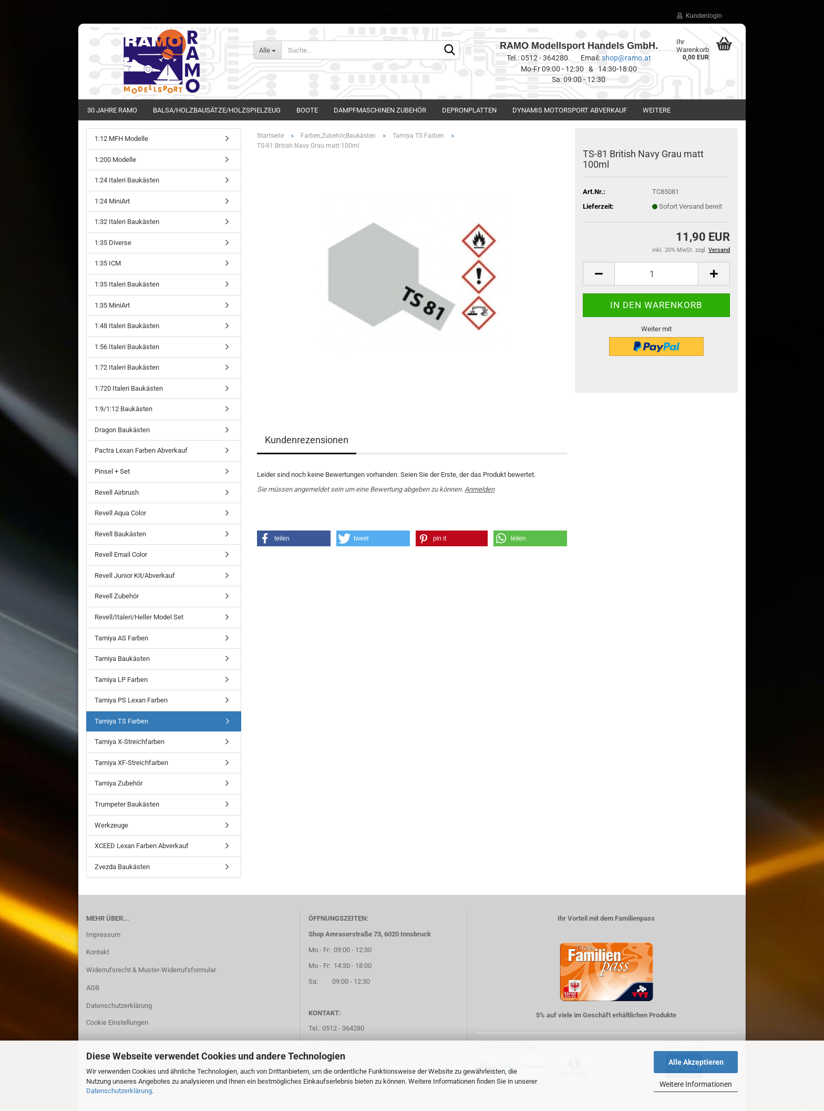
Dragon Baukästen (122, 430)
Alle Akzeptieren (696, 1062)
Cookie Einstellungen (117, 1022)
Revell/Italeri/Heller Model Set (139, 617)
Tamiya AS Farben (121, 638)
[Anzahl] (656, 274)
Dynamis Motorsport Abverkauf (569, 110)
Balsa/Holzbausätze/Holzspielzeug (217, 110)
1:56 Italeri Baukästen (127, 347)
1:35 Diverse (113, 243)
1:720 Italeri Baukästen (129, 388)
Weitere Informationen (696, 1084)
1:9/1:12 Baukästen (123, 409)
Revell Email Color (121, 554)
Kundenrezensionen (306, 439)
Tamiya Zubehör (118, 783)
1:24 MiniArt (112, 201)
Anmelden (480, 489)
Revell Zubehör (117, 596)
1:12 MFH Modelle (121, 138)
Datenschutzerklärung (119, 1091)
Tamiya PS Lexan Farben (131, 700)
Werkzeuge (111, 825)
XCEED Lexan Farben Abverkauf (142, 846)
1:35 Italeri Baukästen (127, 284)
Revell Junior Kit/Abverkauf (135, 575)
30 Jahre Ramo (112, 110)
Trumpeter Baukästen (127, 804)
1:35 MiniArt (112, 305)
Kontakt (97, 952)
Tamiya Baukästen (122, 658)
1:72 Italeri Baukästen (127, 367)
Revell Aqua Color (120, 513)
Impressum (103, 935)
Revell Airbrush (117, 492)
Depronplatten (469, 110)
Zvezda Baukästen (122, 867)
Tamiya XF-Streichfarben (131, 763)
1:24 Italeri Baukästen (127, 180)
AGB (92, 988)
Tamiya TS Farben (121, 721)
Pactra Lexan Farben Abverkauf (141, 450)
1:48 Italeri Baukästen (127, 326)
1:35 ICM (108, 263)
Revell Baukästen (120, 534)
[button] (598, 274)
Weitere (657, 110)
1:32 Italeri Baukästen (127, 222)
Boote (307, 110)
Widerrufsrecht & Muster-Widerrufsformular (151, 970)
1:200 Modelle (115, 160)
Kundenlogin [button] (699, 15)
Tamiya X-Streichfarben (129, 742)
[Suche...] (267, 49)
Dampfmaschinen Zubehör (380, 110)
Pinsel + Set (112, 471)
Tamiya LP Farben (121, 680)
